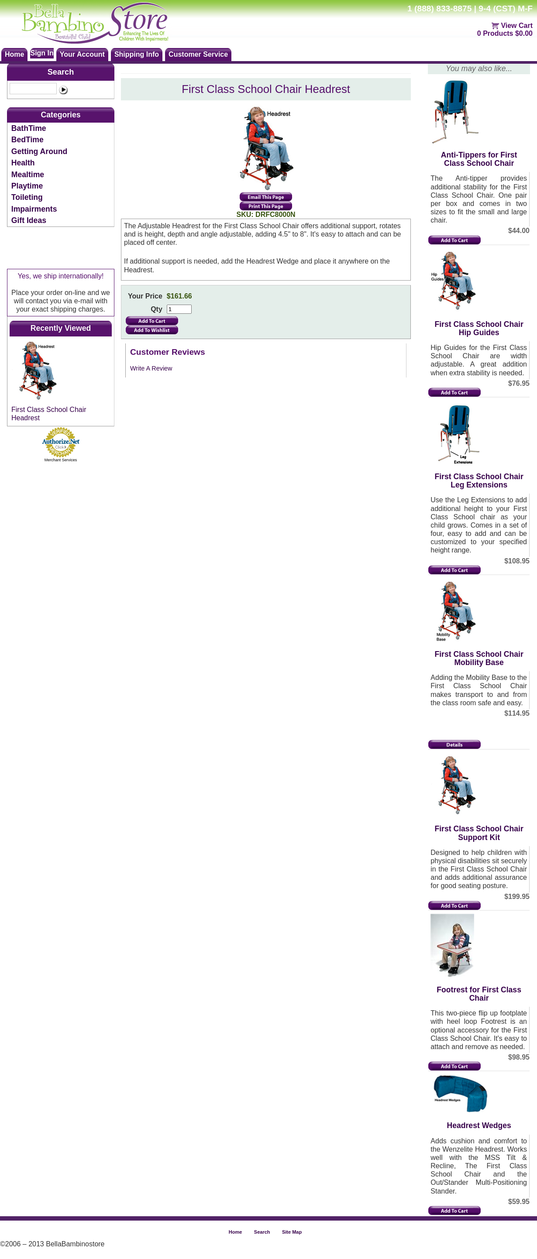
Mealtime (27, 174)
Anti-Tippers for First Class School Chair (479, 159)
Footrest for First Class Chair (479, 993)
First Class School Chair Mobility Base (478, 658)
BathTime (28, 128)
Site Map (292, 1232)
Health (23, 162)
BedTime (27, 139)
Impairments (34, 209)
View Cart (517, 25)
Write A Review (151, 368)
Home (235, 1232)
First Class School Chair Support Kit (478, 832)
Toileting (27, 197)
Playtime (27, 186)
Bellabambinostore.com (103, 22)
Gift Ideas (28, 220)
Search (61, 72)
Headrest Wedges (479, 1125)
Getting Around (39, 151)
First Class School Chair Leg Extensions (478, 480)
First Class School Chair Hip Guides (478, 328)
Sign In (41, 53)
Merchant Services (61, 460)
